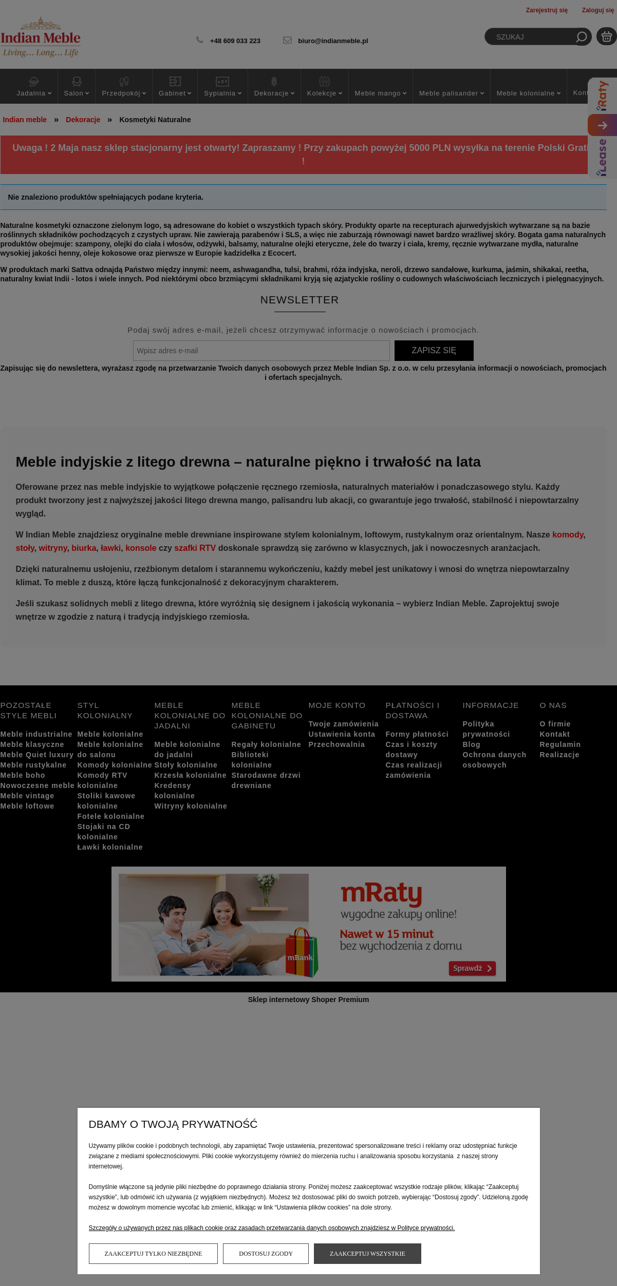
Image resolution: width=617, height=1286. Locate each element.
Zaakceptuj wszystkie (367, 1253)
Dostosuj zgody (266, 1253)
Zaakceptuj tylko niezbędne (153, 1253)
